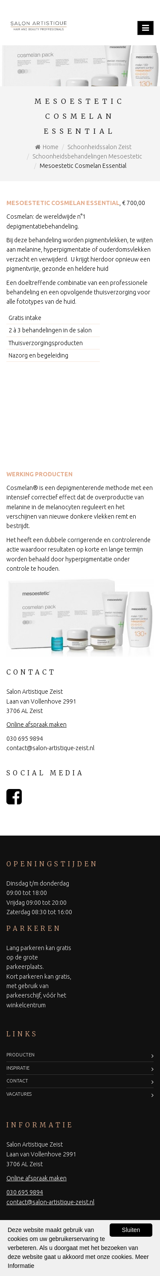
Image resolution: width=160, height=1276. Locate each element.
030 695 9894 (24, 738)
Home (50, 147)
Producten (20, 1054)
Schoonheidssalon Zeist (99, 147)
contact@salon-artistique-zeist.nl (50, 748)
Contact (17, 1080)
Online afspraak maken (36, 724)
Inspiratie (17, 1068)
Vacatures (19, 1094)
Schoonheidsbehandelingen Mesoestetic (87, 156)
